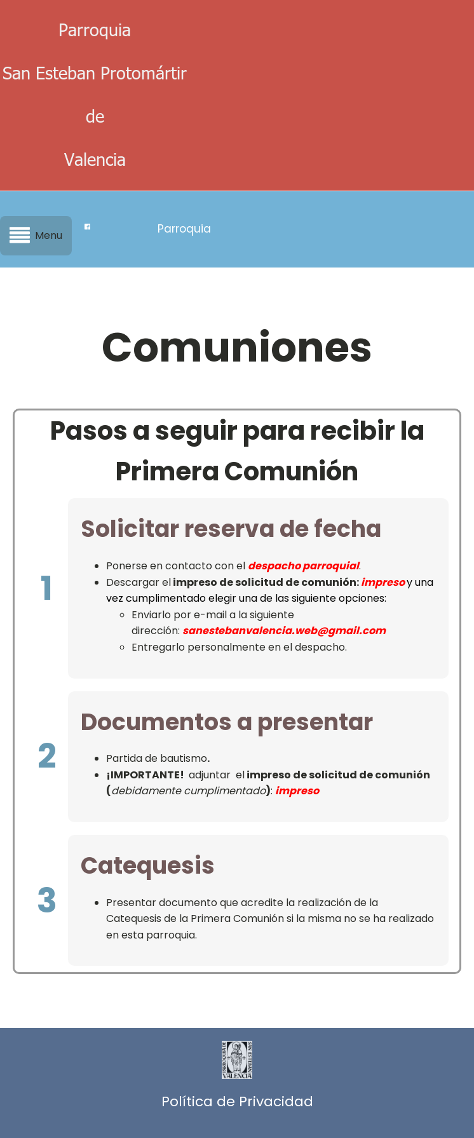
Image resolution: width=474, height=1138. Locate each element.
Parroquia (184, 228)
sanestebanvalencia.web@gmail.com (284, 630)
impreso (383, 582)
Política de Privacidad (237, 1101)
